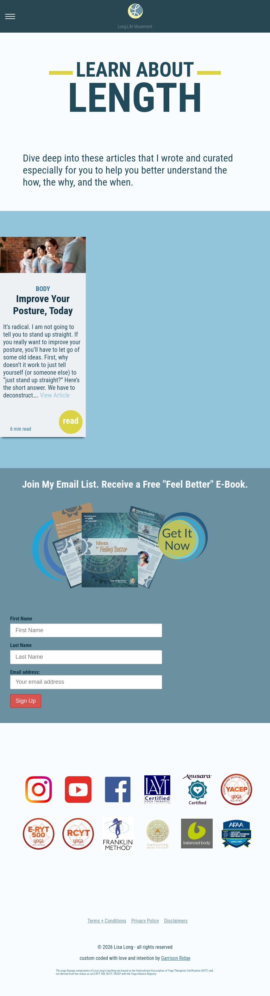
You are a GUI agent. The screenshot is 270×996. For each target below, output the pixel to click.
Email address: (86, 679)
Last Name (21, 645)
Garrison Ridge (176, 958)
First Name (21, 619)
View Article (55, 395)
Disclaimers (176, 921)
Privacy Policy (145, 921)
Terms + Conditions (106, 921)
